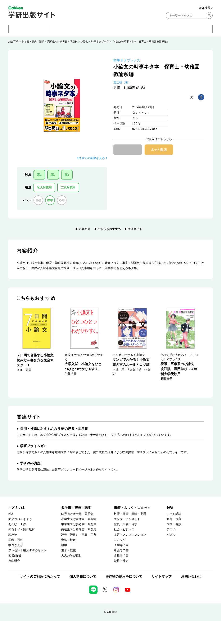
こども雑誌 (174, 513)
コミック (120, 539)
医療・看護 (174, 524)
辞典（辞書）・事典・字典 (78, 534)
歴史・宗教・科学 (125, 524)
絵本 (11, 513)
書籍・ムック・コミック (132, 508)
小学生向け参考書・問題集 (78, 519)
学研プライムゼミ (33, 446)
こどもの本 (16, 508)
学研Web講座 (30, 463)
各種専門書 (121, 555)
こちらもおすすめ (109, 229)
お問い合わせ (191, 576)
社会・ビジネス (124, 529)
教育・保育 (174, 519)
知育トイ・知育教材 (21, 529)
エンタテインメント (127, 519)
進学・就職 (68, 550)
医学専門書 (121, 545)
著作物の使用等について (123, 576)
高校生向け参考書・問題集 (62, 41)
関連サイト (135, 229)
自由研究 (14, 560)
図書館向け (15, 555)
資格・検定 (68, 539)
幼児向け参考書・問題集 (77, 513)
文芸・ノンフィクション (130, 534)
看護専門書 (121, 550)
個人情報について (82, 576)
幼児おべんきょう (20, 519)
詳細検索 (206, 7)
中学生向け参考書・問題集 (78, 524)
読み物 (12, 534)
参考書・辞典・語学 (33, 41)
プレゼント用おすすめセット (27, 550)
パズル (171, 534)
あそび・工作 (17, 524)
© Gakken (110, 611)
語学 (64, 545)
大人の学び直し (71, 555)
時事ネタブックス (126, 60)
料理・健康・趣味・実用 (130, 513)
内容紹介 (84, 229)
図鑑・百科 (15, 539)
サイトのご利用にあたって (40, 576)
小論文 (84, 41)
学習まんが (15, 545)
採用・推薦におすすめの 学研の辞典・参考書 (54, 428)
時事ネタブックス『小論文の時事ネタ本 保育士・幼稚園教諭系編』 (130, 41)
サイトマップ (162, 576)
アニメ (171, 529)
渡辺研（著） (122, 82)
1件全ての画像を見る (92, 158)
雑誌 (170, 508)
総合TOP (13, 41)
